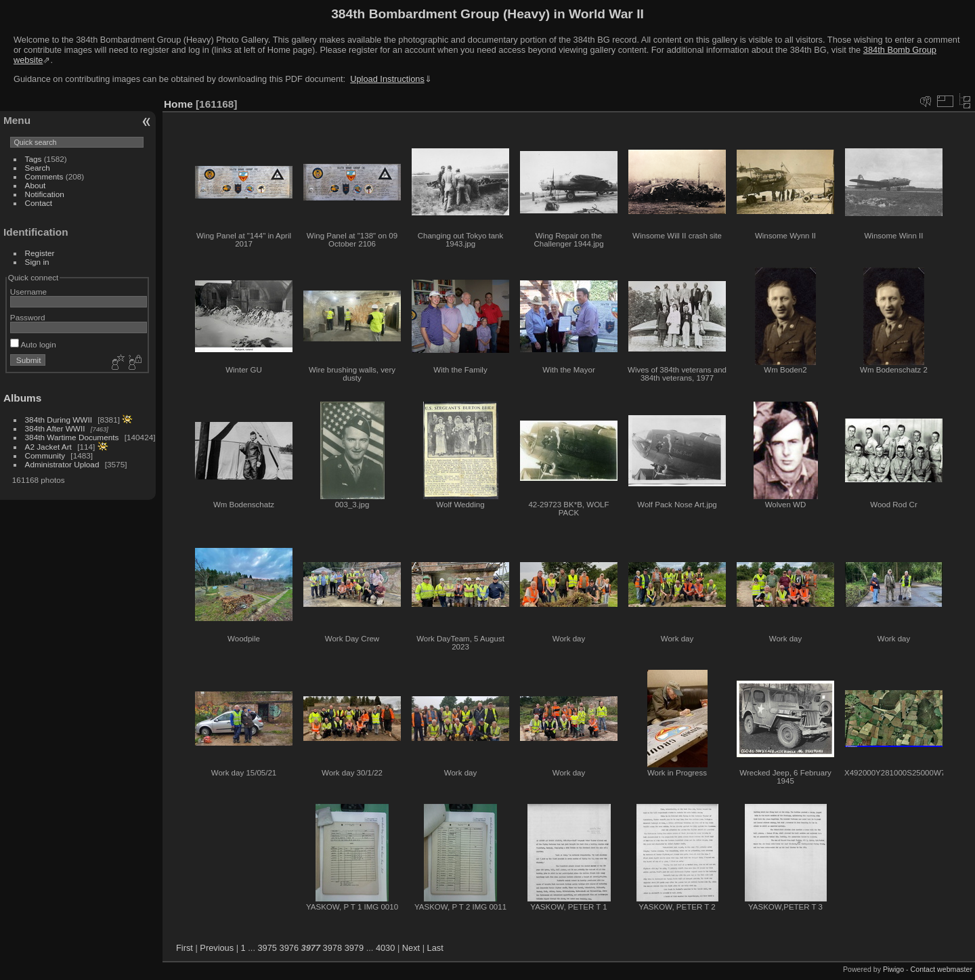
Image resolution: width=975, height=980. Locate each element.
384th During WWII (58, 419)
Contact (39, 202)
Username (28, 291)
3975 (267, 948)
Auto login (33, 344)
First (184, 948)
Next (411, 948)
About (35, 185)
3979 (354, 948)
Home (178, 104)
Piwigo (893, 969)
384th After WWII (55, 428)
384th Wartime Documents (72, 437)
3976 (289, 948)
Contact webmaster (941, 969)
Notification (44, 194)
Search (37, 167)
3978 (332, 948)
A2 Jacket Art (48, 446)
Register (40, 253)
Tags (33, 158)
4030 (385, 948)
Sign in (37, 261)
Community (45, 455)
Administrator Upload (62, 464)
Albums (22, 398)
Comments (44, 176)
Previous (217, 948)
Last (435, 948)
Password (27, 317)
